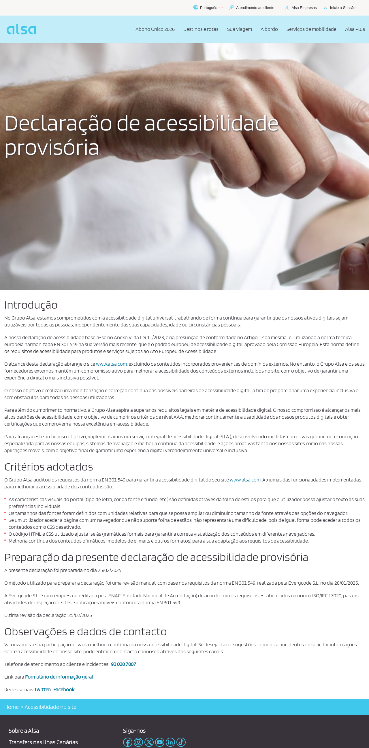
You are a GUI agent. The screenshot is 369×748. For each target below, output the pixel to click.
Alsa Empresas (304, 7)
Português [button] (208, 8)
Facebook (63, 689)
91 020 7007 (123, 664)
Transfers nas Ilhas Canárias (43, 742)
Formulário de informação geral (59, 677)
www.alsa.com (111, 364)
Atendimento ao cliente (255, 7)
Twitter (42, 689)
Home (11, 706)
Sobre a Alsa (24, 730)
